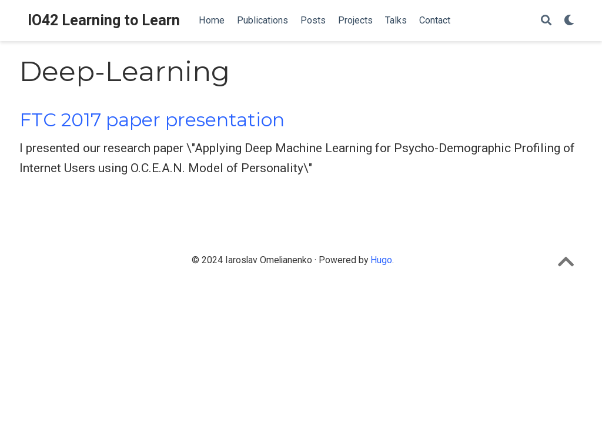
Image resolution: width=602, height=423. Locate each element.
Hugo (381, 260)
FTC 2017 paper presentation (152, 120)
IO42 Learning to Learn (104, 20)
